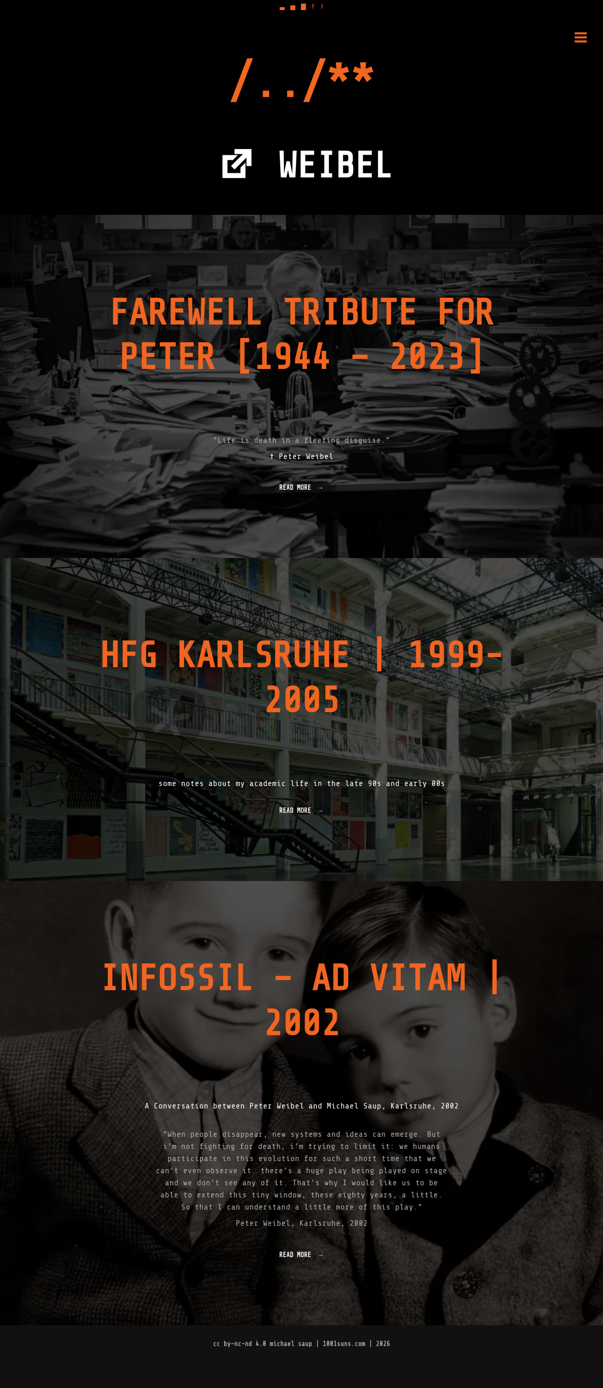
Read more (298, 490)
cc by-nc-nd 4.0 (239, 1344)
